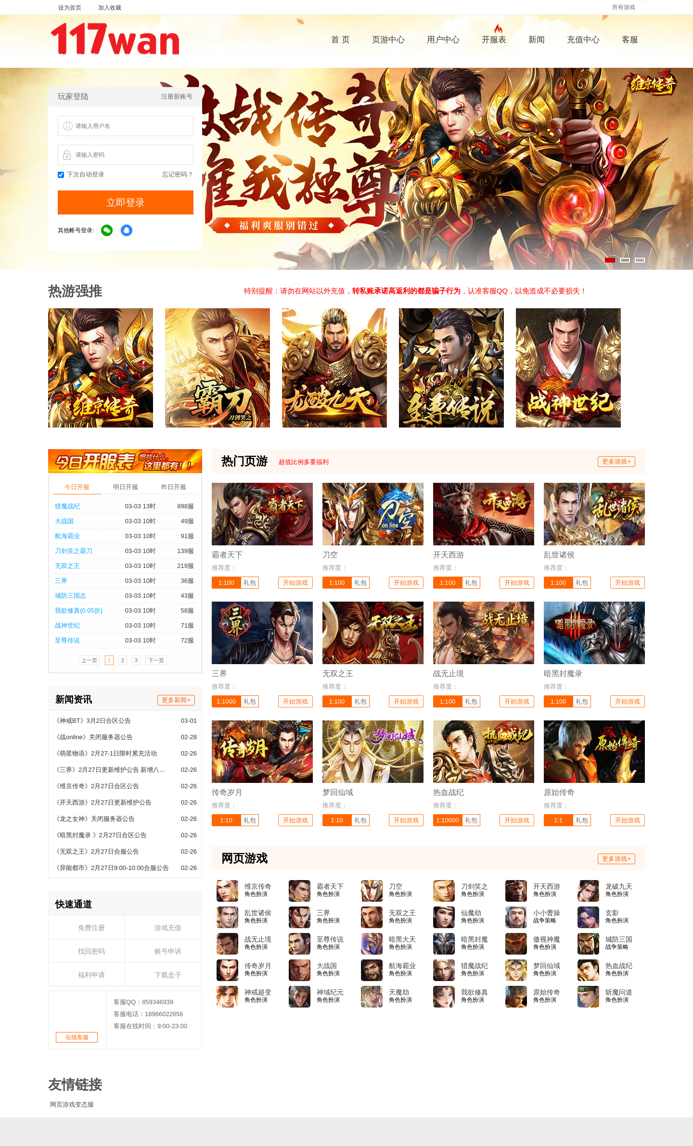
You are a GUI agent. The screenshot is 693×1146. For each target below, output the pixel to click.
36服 (187, 580)
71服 (187, 625)
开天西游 (546, 886)
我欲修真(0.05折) (79, 610)
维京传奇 (257, 886)
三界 (61, 580)
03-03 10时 (140, 521)
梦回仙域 (546, 966)
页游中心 (388, 39)
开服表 (494, 38)
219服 (185, 565)
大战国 (64, 521)
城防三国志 (70, 595)
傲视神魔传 (546, 939)
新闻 (536, 39)
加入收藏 (109, 7)
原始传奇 (546, 992)
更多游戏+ (616, 461)
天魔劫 (399, 992)
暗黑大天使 (402, 939)
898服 (185, 506)
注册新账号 (176, 96)
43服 (187, 595)
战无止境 (257, 939)
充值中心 (583, 39)
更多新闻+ (176, 700)
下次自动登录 (81, 174)
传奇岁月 (257, 966)
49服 (187, 521)
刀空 (395, 886)
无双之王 (67, 565)
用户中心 (443, 39)
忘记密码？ (177, 174)
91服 (187, 536)
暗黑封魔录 (474, 939)
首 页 (340, 39)
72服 (187, 640)
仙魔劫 (471, 913)
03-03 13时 (140, 506)
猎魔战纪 (67, 506)
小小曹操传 (546, 913)
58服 (187, 610)
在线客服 (77, 1037)
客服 (630, 39)
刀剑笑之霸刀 (73, 550)
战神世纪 (67, 625)
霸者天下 (330, 886)
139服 (185, 550)
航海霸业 (67, 536)
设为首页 (69, 7)
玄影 (612, 913)
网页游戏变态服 (72, 1104)
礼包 (250, 582)
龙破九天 (618, 886)
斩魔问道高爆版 (618, 992)
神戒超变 (257, 992)
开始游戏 (295, 582)
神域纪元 (330, 992)
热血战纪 (618, 966)
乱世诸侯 (257, 913)
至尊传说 (67, 640)
